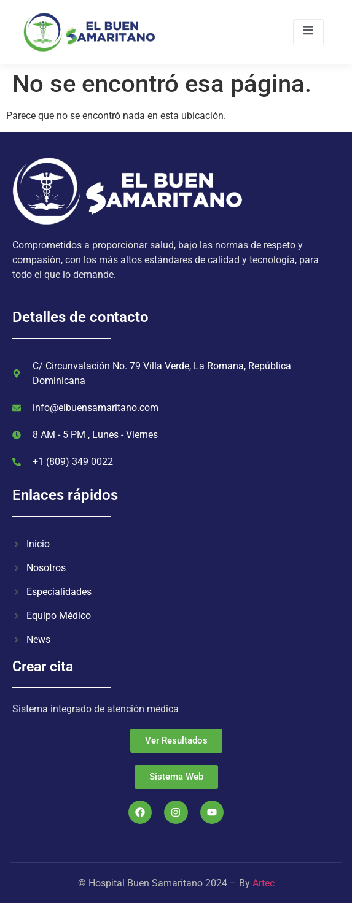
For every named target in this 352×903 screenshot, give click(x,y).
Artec (263, 883)
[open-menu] (308, 32)
